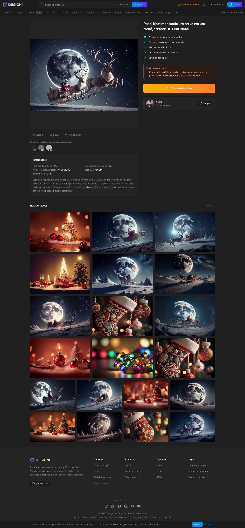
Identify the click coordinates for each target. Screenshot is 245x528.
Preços (128, 465)
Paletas (35, 12)
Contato (97, 471)
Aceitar (197, 524)
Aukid (159, 102)
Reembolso (130, 477)
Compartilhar (72, 134)
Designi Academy (232, 12)
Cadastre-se (217, 4)
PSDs (159, 477)
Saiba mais (210, 524)
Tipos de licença (133, 471)
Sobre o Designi (101, 465)
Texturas (92, 12)
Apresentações (133, 12)
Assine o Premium (188, 4)
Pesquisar (139, 4)
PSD (50, 12)
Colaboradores (100, 483)
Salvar (54, 134)
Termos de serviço (198, 465)
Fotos (77, 12)
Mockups (149, 12)
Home (7, 12)
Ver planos (40, 483)
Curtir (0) (38, 134)
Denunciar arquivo (197, 477)
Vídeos (118, 12)
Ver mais (211, 205)
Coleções (19, 12)
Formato (123, 4)
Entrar (235, 4)
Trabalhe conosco (102, 477)
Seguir (205, 103)
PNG (63, 12)
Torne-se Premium (179, 88)
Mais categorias (168, 12)
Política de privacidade (199, 471)
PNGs (159, 471)
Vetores (107, 12)
